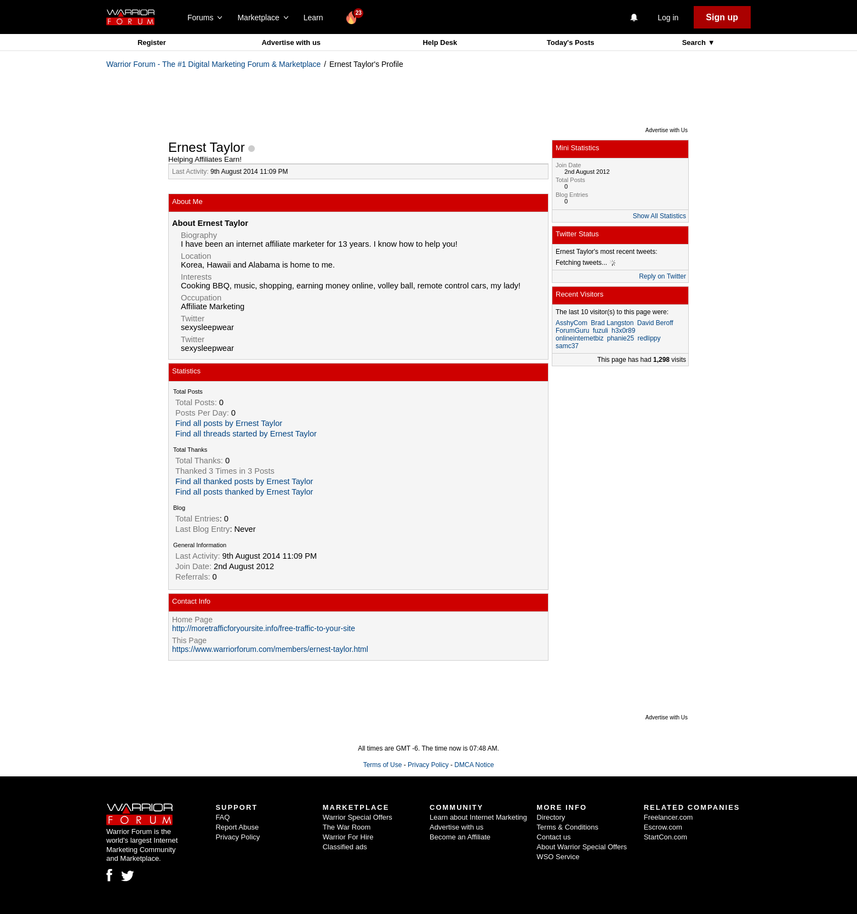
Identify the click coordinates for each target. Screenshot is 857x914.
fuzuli (600, 330)
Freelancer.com (668, 817)
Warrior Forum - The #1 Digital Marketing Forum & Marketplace (213, 64)
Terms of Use (382, 765)
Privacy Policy (428, 765)
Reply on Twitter (662, 276)
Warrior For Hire (348, 837)
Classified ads (345, 847)
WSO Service (557, 857)
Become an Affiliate (460, 837)
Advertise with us (291, 42)
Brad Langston (612, 323)
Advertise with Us (666, 130)
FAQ (222, 817)
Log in (668, 17)
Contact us (553, 837)
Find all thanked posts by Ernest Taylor (244, 481)
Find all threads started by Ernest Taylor (246, 433)
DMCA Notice (474, 765)
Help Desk (439, 42)
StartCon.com (665, 837)
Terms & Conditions (567, 827)
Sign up (722, 17)
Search (695, 42)
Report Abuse (237, 827)
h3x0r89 (623, 330)
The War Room (347, 827)
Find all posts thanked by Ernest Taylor (244, 491)
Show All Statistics (659, 216)
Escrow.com (663, 827)
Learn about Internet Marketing (478, 817)
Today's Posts (571, 42)
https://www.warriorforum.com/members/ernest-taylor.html (270, 649)
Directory (550, 817)
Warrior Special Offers (357, 817)
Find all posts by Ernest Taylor (228, 423)
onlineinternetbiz (579, 338)
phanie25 (620, 338)
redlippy (648, 338)
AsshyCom (571, 323)
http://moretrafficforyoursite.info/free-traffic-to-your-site (263, 628)
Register (152, 42)
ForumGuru (572, 330)
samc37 (567, 346)
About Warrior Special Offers (581, 847)
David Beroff (655, 323)
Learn (316, 17)
